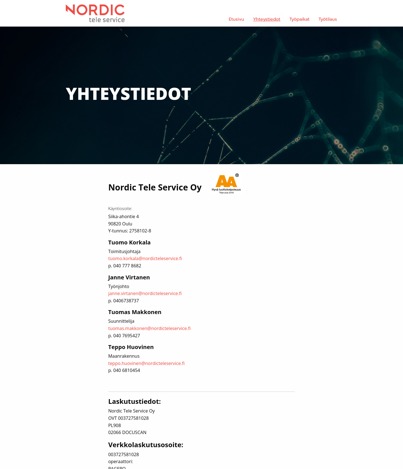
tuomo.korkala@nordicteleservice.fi (145, 258)
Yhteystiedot (266, 19)
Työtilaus (327, 19)
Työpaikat (299, 19)
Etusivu (236, 19)
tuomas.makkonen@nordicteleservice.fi (149, 328)
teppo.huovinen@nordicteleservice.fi (146, 363)
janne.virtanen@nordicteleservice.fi (145, 293)
